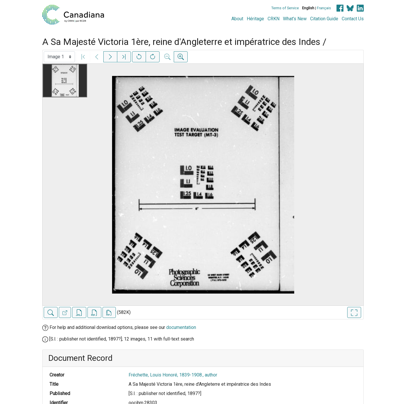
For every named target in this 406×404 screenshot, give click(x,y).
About (237, 18)
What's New (295, 18)
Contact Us (353, 18)
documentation (181, 327)
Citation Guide (324, 18)
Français (324, 8)
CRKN (273, 18)
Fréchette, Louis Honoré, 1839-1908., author (173, 375)
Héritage (255, 18)
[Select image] (59, 56)
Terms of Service (285, 8)
